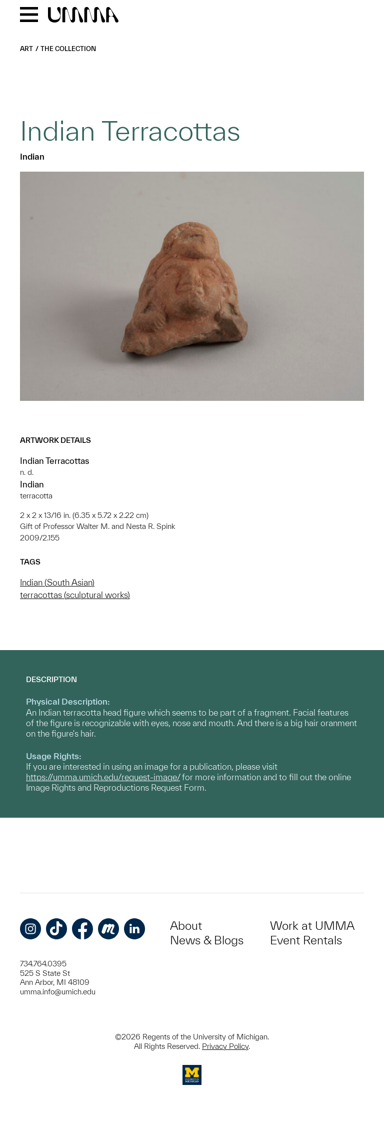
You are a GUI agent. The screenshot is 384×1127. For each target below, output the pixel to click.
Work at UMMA (312, 925)
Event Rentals (306, 940)
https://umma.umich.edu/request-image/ (103, 777)
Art (26, 49)
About (186, 925)
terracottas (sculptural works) (75, 595)
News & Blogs (207, 940)
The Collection (68, 49)
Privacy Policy (225, 1046)
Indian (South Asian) (57, 582)
